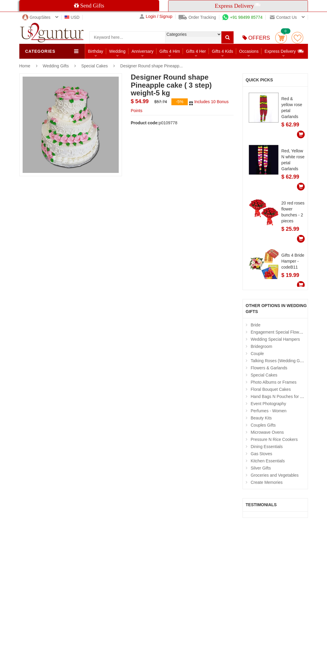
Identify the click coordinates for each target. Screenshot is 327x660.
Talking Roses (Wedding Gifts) (279, 360)
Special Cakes (94, 65)
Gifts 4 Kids (222, 51)
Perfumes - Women (269, 410)
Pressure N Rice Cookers (274, 439)
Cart (281, 38)
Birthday (95, 51)
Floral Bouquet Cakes (271, 389)
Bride (256, 325)
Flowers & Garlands (269, 367)
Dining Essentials (267, 446)
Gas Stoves (261, 453)
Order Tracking (197, 17)
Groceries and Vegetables (275, 475)
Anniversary (143, 51)
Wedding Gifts (56, 65)
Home (24, 65)
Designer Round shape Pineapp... (151, 65)
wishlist (297, 38)
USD (72, 17)
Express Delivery (284, 51)
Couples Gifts (263, 425)
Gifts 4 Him (169, 51)
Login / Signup (156, 16)
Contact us (283, 17)
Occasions (249, 51)
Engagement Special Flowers (278, 332)
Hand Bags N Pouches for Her (279, 396)
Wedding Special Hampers (275, 339)
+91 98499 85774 (242, 17)
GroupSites (36, 17)
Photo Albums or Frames (274, 382)
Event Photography (268, 403)
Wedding (117, 51)
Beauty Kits (261, 418)
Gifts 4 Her (196, 51)
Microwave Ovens (267, 432)
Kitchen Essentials (268, 460)
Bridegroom (261, 346)
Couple (257, 353)
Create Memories (267, 482)
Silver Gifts (261, 468)
